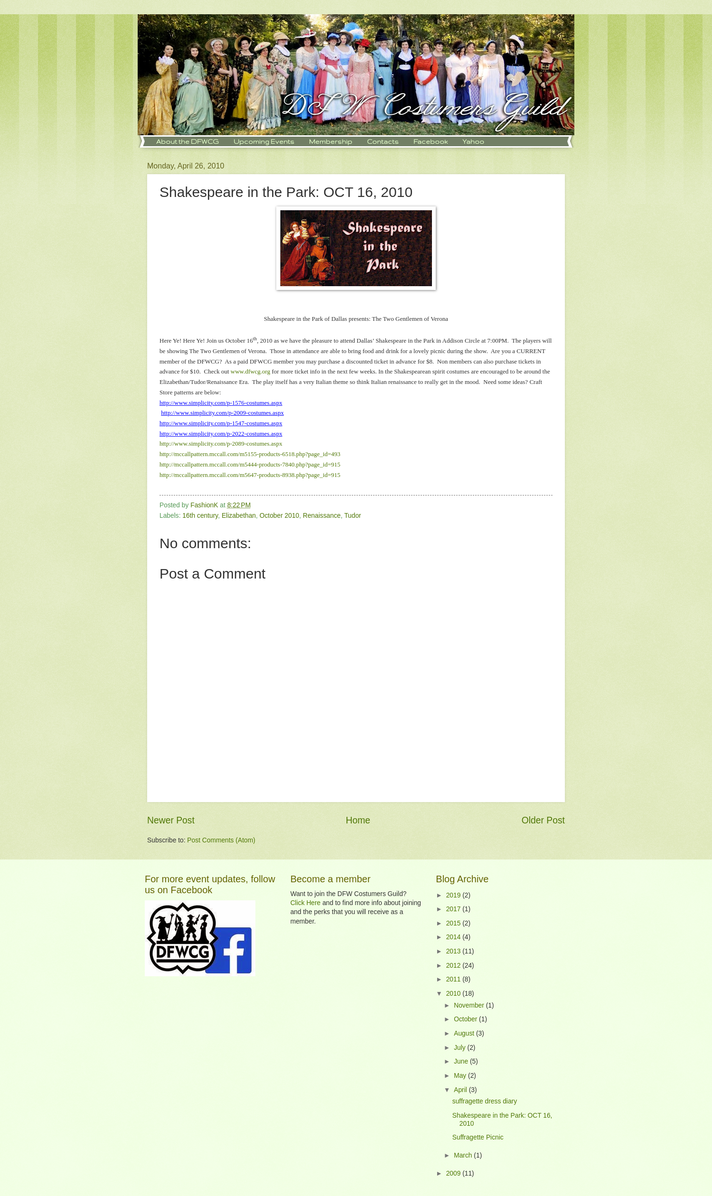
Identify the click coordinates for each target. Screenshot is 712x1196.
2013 (454, 951)
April (461, 1089)
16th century (200, 515)
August (465, 1033)
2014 (454, 937)
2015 (454, 923)
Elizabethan (239, 515)
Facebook (430, 141)
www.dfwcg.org (250, 371)
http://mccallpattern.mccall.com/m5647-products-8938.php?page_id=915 (249, 474)
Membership (330, 141)
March (464, 1155)
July (460, 1047)
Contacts (383, 141)
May (461, 1075)
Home (358, 820)
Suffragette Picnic (478, 1137)
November (470, 1005)
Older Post (543, 820)
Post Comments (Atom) (221, 840)
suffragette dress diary (484, 1101)
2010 (454, 993)
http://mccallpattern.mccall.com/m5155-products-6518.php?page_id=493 (249, 454)
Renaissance (322, 515)
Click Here (305, 902)
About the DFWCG (187, 141)
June (462, 1061)
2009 (454, 1173)
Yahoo (473, 141)
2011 (454, 979)
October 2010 (280, 515)
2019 (454, 895)
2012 (454, 965)
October (466, 1019)
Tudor (352, 515)
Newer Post (171, 820)
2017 (454, 909)
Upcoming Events (264, 141)
